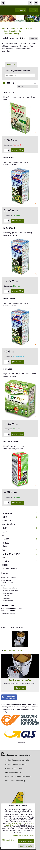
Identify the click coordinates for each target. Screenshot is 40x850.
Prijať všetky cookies (26, 841)
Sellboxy (5, 565)
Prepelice (20, 543)
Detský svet (20, 561)
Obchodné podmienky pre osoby (17, 760)
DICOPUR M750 (10, 441)
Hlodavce (20, 539)
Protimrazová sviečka (13, 650)
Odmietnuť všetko (26, 846)
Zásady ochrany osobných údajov (23, 835)
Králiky (20, 528)
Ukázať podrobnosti (8, 840)
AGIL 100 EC (9, 92)
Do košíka (17, 150)
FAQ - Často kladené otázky (15, 781)
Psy (20, 535)
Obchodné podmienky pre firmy (16, 764)
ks (6, 150)
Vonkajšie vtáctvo (20, 524)
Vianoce (20, 557)
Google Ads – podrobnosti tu (16, 823)
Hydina (20, 517)
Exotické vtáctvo (20, 520)
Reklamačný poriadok (13, 772)
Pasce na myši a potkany (20, 554)
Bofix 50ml (8, 157)
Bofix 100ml (9, 228)
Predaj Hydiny (20, 513)
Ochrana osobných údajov (14, 768)
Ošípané (20, 546)
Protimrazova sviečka (20, 680)
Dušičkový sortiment (9, 568)
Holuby (20, 532)
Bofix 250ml (9, 299)
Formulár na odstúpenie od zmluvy (18, 776)
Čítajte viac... (20, 688)
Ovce (20, 550)
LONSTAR (8, 369)
